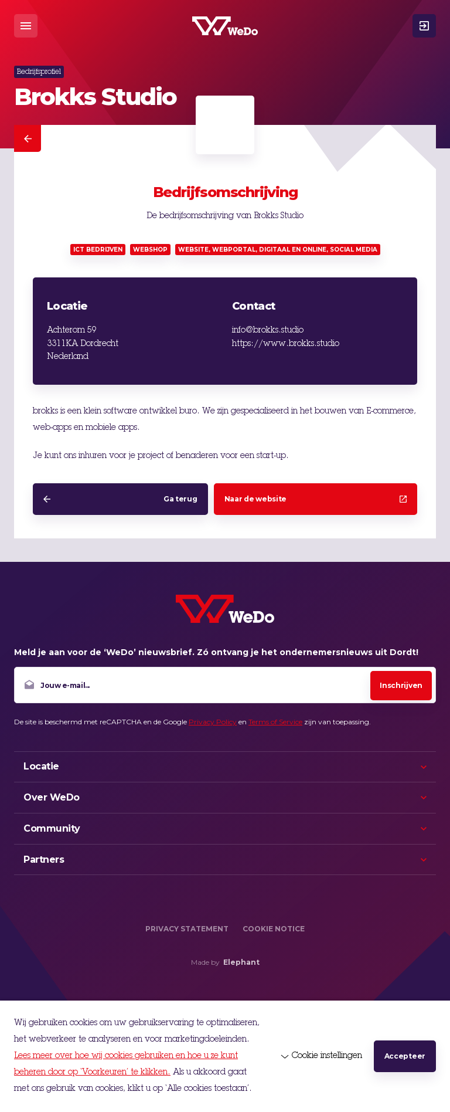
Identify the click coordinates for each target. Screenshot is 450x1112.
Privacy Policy (213, 721)
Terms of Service (275, 721)
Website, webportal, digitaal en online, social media (277, 249)
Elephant (241, 962)
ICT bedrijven (97, 249)
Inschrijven (401, 685)
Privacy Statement (187, 928)
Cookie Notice (274, 928)
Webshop (150, 249)
